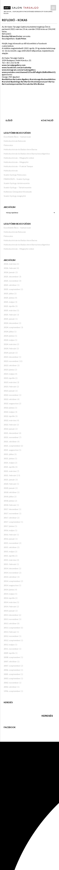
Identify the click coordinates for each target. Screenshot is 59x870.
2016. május (9, 530)
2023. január (9, 391)
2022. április (9, 416)
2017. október (10, 517)
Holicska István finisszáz (15, 141)
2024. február (10, 348)
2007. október (10, 661)
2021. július (9, 454)
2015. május (9, 551)
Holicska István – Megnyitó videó (19, 158)
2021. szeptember (12, 446)
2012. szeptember (12, 640)
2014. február (10, 606)
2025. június (9, 297)
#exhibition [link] (7, 79)
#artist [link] (28, 81)
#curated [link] (6, 81)
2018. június (9, 501)
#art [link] (23, 81)
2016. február (10, 534)
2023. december (11, 357)
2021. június (9, 458)
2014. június (9, 589)
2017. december (11, 509)
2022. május (9, 412)
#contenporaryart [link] (39, 81)
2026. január (9, 272)
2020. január (9, 488)
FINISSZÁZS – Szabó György (17, 179)
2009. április (9, 653)
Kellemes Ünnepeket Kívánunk (18, 191)
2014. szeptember (12, 581)
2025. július (9, 293)
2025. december (11, 276)
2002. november (11, 682)
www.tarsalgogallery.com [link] (13, 65)
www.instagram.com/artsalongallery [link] (19, 70)
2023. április (9, 378)
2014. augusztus (11, 585)
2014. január (9, 610)
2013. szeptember (12, 627)
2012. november (11, 636)
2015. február (10, 564)
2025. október (10, 285)
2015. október (10, 547)
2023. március (10, 382)
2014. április (9, 598)
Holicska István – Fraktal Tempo (18, 166)
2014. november (11, 572)
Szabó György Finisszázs (15, 175)
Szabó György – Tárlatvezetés (17, 187)
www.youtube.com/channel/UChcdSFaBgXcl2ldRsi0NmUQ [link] (29, 72)
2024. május (9, 340)
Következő (47, 120)
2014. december (11, 568)
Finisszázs (8, 145)
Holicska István (11, 170)
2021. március (10, 471)
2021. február (10, 475)
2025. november (11, 281)
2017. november (11, 513)
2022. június (9, 407)
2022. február (10, 424)
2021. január (9, 479)
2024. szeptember (12, 327)
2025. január (9, 319)
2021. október (10, 441)
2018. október (10, 492)
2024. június (9, 336)
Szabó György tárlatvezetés (17, 183)
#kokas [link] (41, 84)
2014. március (10, 602)
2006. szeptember (12, 670)
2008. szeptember (12, 657)
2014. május (9, 594)
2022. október (10, 399)
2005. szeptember (12, 674)
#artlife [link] (33, 84)
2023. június (9, 369)
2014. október (10, 577)
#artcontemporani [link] (10, 84)
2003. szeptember (12, 678)
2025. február (10, 314)
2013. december (11, 615)
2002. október (10, 687)
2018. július (9, 496)
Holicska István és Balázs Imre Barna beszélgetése (27, 153)
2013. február (10, 632)
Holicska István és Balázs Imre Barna (20, 149)
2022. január (9, 429)
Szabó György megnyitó (15, 196)
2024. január (9, 352)
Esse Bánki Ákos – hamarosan (17, 136)
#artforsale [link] (24, 84)
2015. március (10, 560)
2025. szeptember (12, 289)
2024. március (10, 344)
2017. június (9, 526)
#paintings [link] (15, 81)
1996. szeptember (12, 691)
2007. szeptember (12, 665)
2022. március (10, 420)
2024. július (9, 331)
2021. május (9, 462)
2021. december (11, 433)
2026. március (10, 264)
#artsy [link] (51, 81)
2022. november (11, 395)
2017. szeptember (12, 522)
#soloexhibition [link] (48, 79)
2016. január (9, 539)
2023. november (11, 361)
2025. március (10, 310)
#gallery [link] (25, 79)
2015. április (9, 555)
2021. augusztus (11, 450)
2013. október (10, 623)
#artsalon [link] (17, 79)
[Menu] (53, 7)
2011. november (11, 649)
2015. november (11, 543)
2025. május (9, 302)
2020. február (10, 484)
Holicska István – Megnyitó (16, 162)
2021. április (9, 467)
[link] (16, 67)
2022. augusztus (11, 403)
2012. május (9, 644)
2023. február (10, 386)
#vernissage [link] (35, 79)
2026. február (10, 268)
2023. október (10, 365)
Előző (9, 120)
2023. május (9, 374)
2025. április (9, 306)
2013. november (11, 619)
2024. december (11, 323)
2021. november (11, 437)
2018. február (10, 505)
